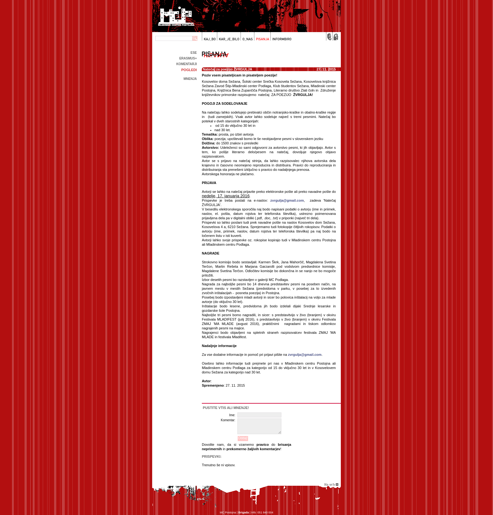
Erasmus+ (188, 58)
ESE (194, 52)
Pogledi (189, 70)
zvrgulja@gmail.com (287, 200)
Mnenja (190, 79)
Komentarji (186, 64)
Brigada (243, 512)
